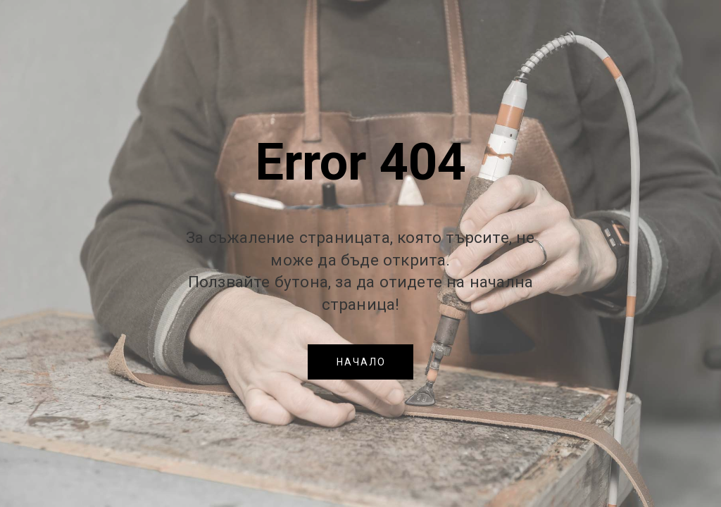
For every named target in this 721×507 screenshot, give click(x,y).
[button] (360, 362)
